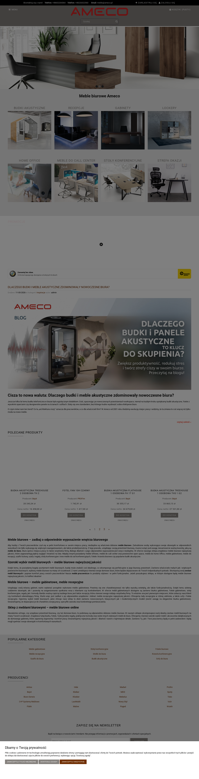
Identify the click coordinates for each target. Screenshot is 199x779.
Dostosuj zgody (49, 762)
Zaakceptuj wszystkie (73, 762)
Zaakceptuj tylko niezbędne (21, 762)
